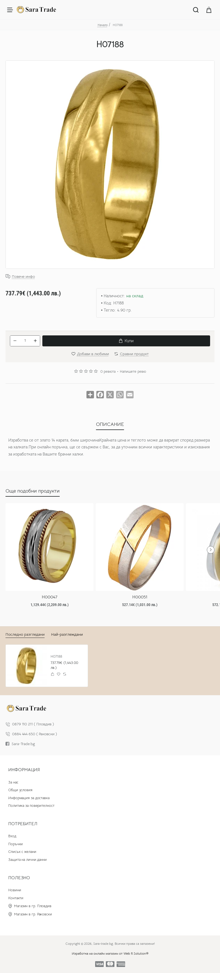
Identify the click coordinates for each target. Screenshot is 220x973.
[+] (35, 341)
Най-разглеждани (67, 634)
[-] (15, 341)
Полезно (19, 878)
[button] (126, 340)
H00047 (49, 597)
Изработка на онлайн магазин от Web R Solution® (110, 954)
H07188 (56, 656)
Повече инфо (23, 276)
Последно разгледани (25, 634)
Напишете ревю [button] (133, 371)
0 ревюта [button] (108, 371)
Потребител (22, 824)
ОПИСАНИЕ (110, 424)
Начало (103, 25)
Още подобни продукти (33, 491)
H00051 (139, 597)
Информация (24, 770)
